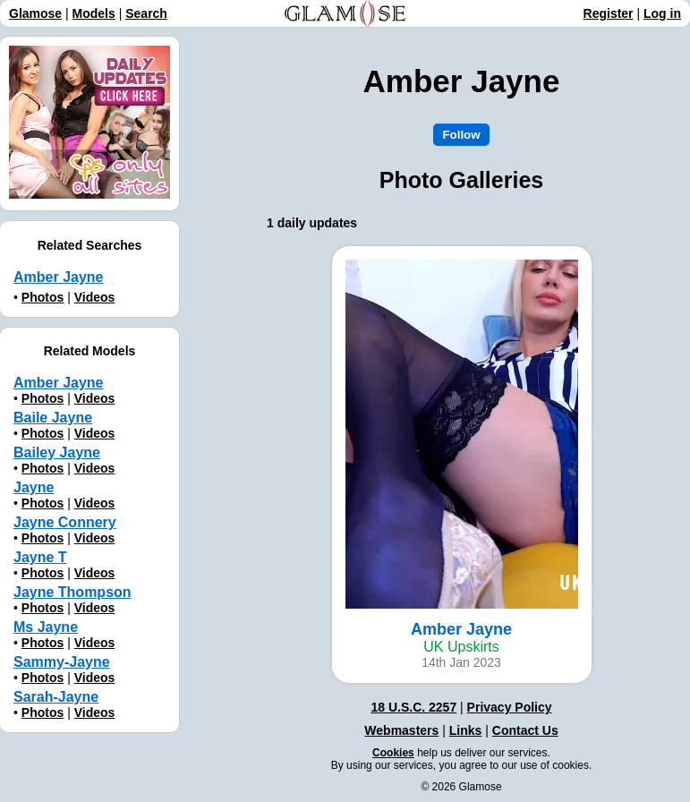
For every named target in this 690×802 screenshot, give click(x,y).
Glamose (35, 13)
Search (146, 13)
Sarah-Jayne (55, 696)
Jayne (33, 487)
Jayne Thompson (72, 592)
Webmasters (401, 730)
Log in (662, 13)
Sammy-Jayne (61, 662)
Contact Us (525, 730)
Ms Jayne (45, 627)
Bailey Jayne (56, 452)
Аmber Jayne (58, 277)
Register (609, 13)
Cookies (393, 753)
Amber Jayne (58, 382)
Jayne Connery (64, 522)
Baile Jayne (52, 417)
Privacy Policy (509, 707)
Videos (94, 297)
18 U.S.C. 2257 (413, 707)
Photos (42, 297)
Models (93, 13)
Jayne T (40, 557)
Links (465, 730)
